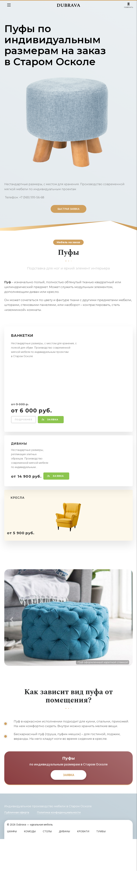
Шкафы (12, 863)
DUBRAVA (68, 5)
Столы (47, 863)
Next (126, 635)
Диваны (64, 863)
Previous (10, 635)
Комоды (30, 863)
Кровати (83, 863)
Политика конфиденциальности (59, 844)
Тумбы (101, 863)
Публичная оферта (16, 844)
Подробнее (23, 419)
